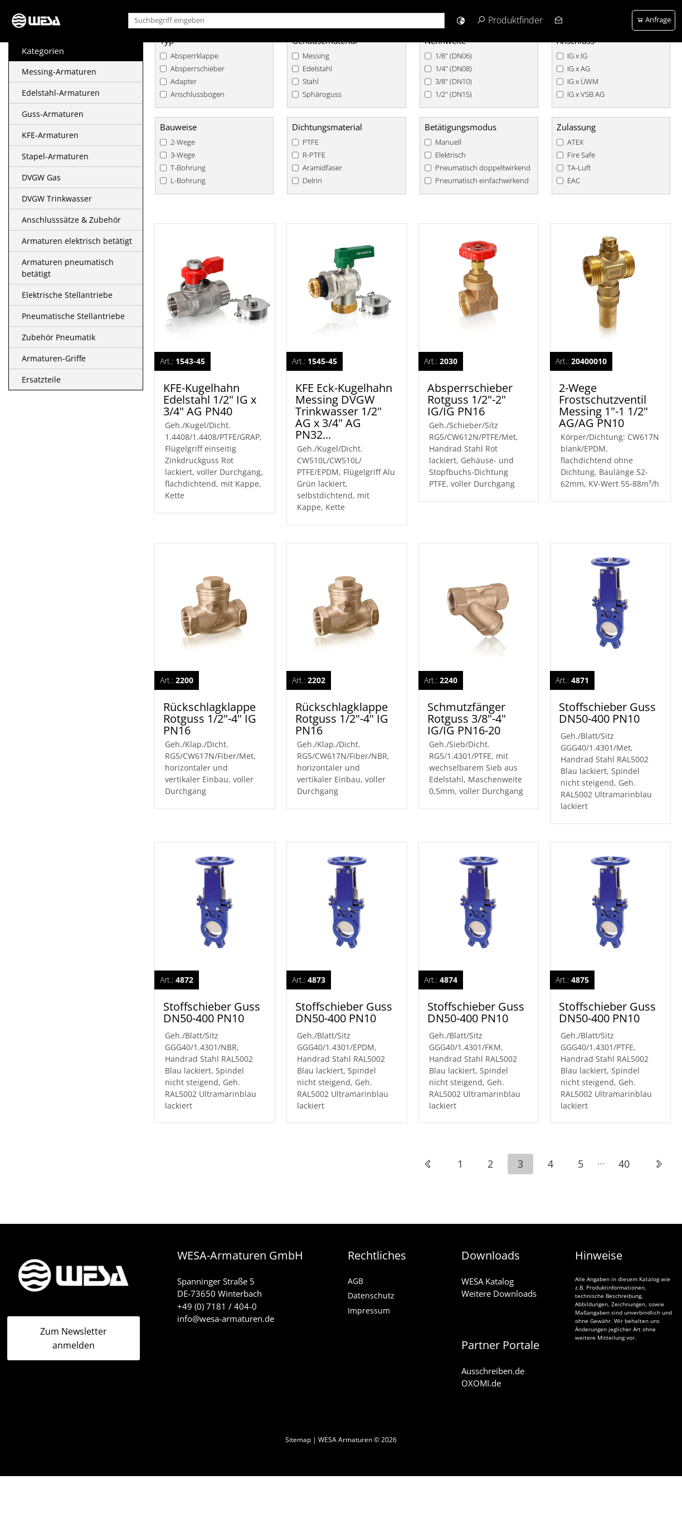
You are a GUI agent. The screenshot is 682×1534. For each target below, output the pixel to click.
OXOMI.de (481, 1382)
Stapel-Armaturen (55, 156)
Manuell (448, 142)
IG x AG (578, 68)
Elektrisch (450, 155)
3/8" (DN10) (453, 81)
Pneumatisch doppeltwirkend (482, 168)
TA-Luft (579, 168)
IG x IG (577, 56)
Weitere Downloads (499, 1292)
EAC (573, 180)
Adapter (183, 81)
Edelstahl (317, 68)
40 (624, 1163)
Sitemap (298, 1438)
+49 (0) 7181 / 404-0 (217, 1305)
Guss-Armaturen (53, 114)
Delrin (312, 180)
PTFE (311, 142)
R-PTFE (314, 155)
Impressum (369, 1309)
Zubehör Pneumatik (58, 337)
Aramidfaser (322, 168)
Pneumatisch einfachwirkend (482, 180)
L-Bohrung (188, 180)
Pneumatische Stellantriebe (73, 316)
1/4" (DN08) (453, 68)
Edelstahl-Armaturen (61, 92)
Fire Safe (581, 155)
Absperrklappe (194, 56)
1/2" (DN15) (453, 94)
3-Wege (182, 155)
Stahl (311, 81)
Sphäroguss (322, 94)
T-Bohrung (188, 168)
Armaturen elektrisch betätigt (77, 241)
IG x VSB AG (586, 94)
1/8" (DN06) (453, 56)
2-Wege (182, 142)
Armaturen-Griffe (54, 358)
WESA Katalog (487, 1280)
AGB (355, 1280)
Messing (316, 56)
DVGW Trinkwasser (57, 198)
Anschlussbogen (197, 94)
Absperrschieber (197, 68)
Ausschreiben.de (492, 1369)
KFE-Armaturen (50, 135)
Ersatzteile (41, 379)
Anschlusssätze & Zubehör (71, 219)
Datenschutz (371, 1295)
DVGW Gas (41, 177)
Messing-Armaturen (59, 71)
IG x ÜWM (582, 81)
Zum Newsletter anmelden (73, 1337)
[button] (460, 20)
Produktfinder (515, 20)
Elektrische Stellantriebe (67, 295)
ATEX (575, 142)
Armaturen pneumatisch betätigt (68, 268)
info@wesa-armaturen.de (225, 1318)
